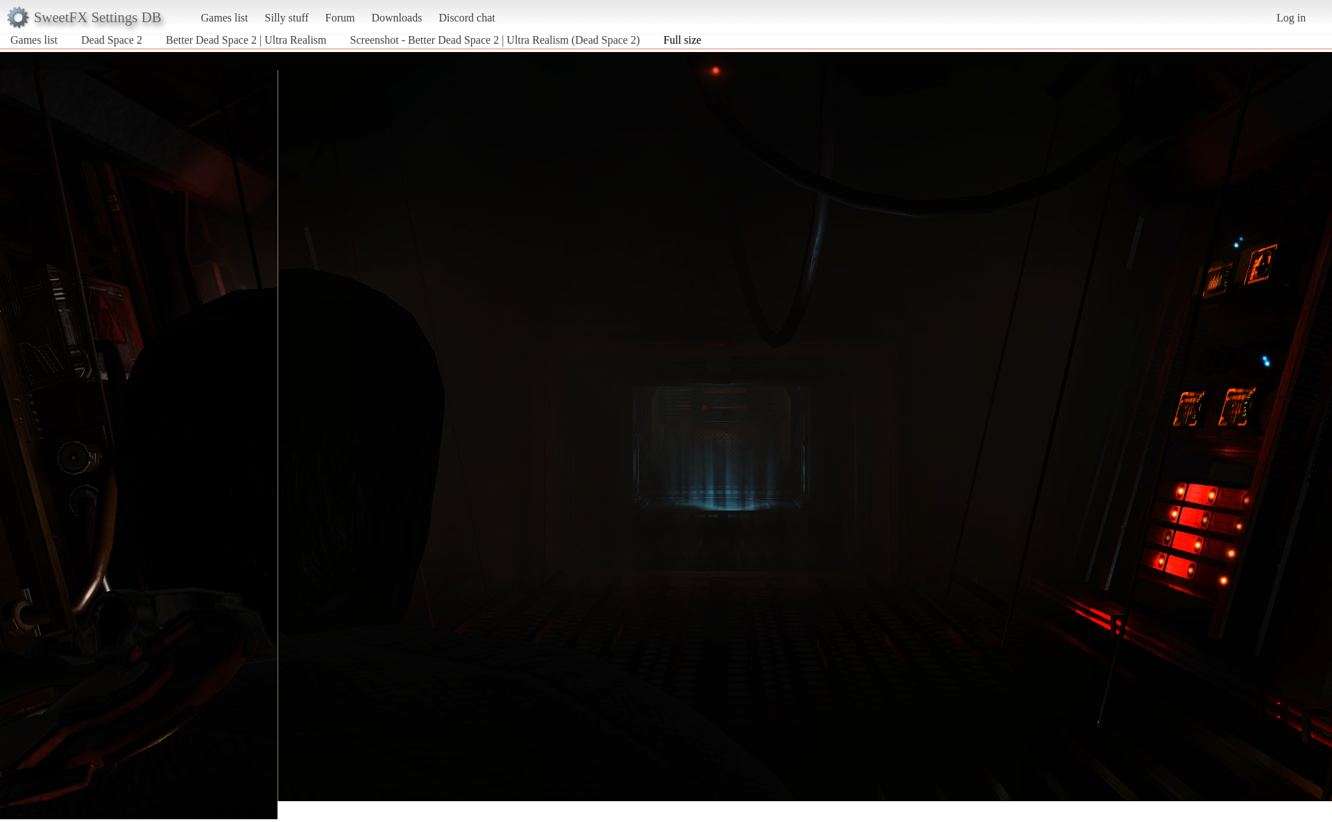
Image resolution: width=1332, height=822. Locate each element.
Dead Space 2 (111, 40)
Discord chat (466, 18)
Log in (1291, 18)
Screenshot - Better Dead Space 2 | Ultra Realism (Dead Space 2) (495, 40)
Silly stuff (287, 18)
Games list (224, 18)
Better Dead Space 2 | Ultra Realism (246, 40)
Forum (340, 18)
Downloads (396, 18)
